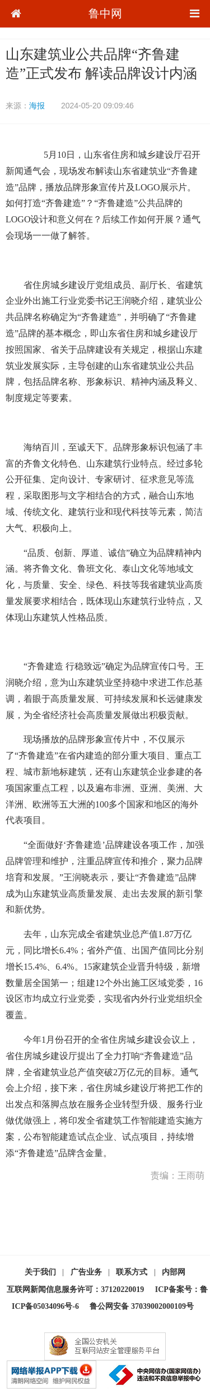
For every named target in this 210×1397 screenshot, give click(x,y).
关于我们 (40, 1272)
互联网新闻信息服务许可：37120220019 (75, 1289)
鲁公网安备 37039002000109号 (142, 1306)
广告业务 (86, 1272)
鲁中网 (105, 13)
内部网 (173, 1272)
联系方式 (131, 1272)
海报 (37, 105)
